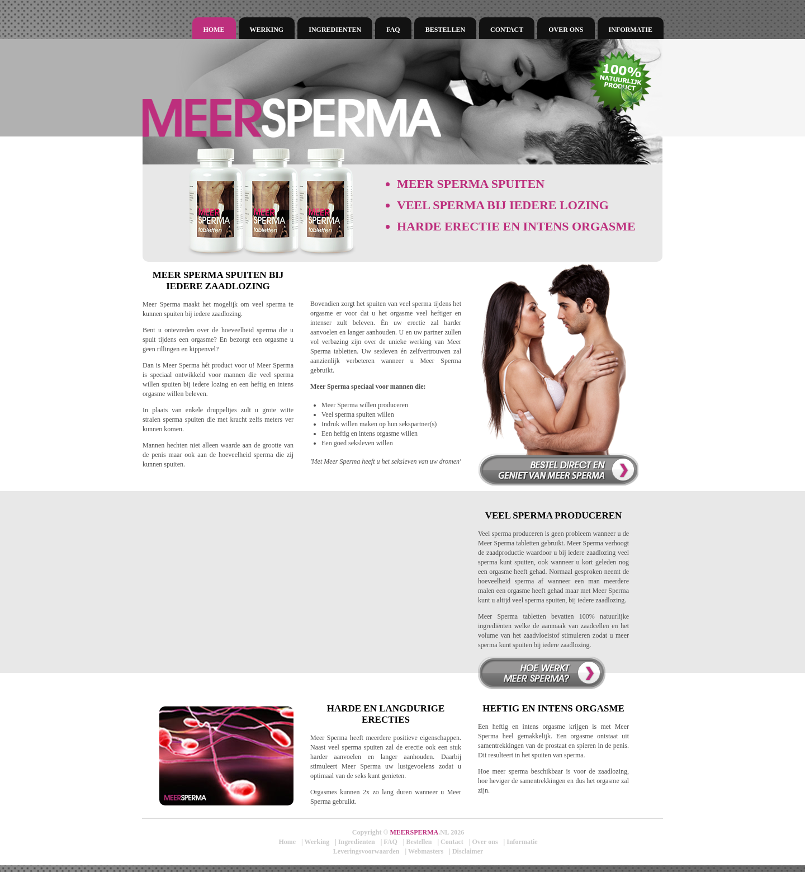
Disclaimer (467, 851)
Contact (506, 30)
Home (214, 30)
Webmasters (425, 851)
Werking (267, 30)
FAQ (393, 30)
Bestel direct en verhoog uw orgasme (558, 469)
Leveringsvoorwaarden (366, 851)
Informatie (630, 30)
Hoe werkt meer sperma (541, 673)
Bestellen (445, 30)
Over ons (565, 30)
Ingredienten (335, 30)
